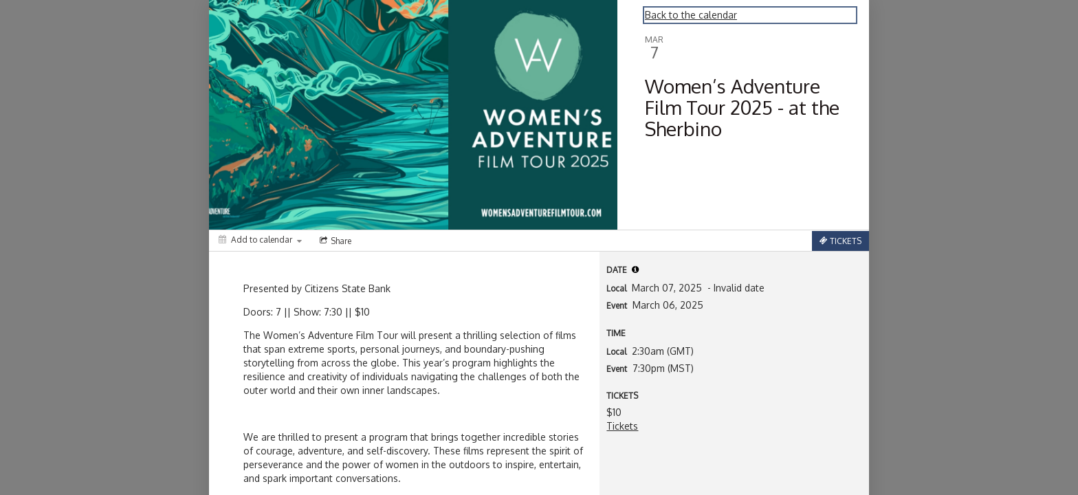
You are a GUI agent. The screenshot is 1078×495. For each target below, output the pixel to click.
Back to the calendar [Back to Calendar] (691, 15)
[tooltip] (635, 269)
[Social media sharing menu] (334, 240)
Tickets (622, 426)
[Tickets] (840, 241)
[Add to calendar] (260, 239)
